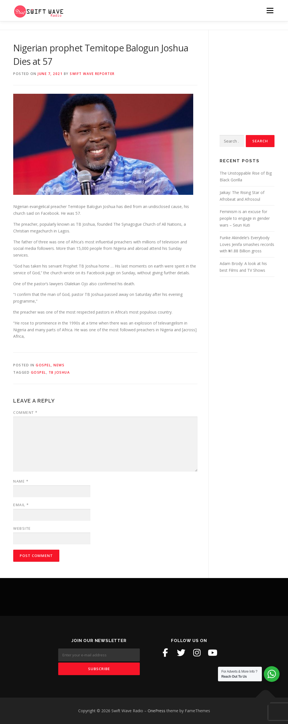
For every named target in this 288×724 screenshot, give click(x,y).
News (58, 365)
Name (20, 481)
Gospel (43, 365)
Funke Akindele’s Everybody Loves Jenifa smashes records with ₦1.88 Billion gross (247, 244)
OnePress (156, 710)
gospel (38, 372)
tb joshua (59, 372)
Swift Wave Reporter (92, 73)
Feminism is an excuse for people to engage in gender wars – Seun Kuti (245, 218)
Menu (270, 10)
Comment (25, 412)
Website (22, 528)
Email (21, 504)
